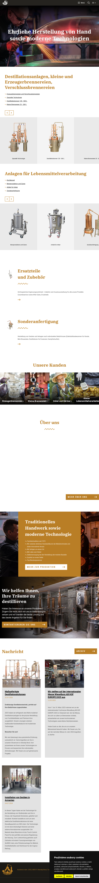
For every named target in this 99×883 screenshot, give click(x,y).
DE (93, 3)
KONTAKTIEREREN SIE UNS (20, 624)
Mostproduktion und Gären (16, 184)
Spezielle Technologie (14, 97)
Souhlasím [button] (59, 876)
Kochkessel (11, 180)
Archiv (80, 651)
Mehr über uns (77, 496)
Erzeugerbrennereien (12, 401)
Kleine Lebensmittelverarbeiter (87, 399)
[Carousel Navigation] (9, 112)
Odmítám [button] (69, 876)
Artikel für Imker (12, 187)
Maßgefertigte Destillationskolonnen (15, 693)
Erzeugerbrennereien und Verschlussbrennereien (23, 94)
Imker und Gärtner (62, 401)
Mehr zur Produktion (41, 566)
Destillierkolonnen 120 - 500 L (17, 101)
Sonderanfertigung (13, 191)
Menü (83, 3)
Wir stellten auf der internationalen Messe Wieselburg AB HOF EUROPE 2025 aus (64, 694)
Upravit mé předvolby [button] (81, 876)
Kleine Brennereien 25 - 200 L (17, 104)
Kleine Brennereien (37, 401)
